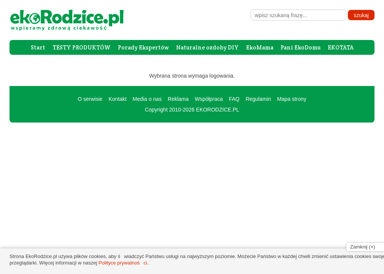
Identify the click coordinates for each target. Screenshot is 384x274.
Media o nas (147, 99)
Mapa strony (291, 99)
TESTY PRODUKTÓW (81, 47)
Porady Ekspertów (143, 47)
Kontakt (117, 99)
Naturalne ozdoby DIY (207, 47)
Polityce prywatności (122, 263)
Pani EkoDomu (301, 47)
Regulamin (258, 99)
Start (38, 47)
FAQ (234, 99)
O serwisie (90, 99)
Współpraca (209, 99)
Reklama (178, 99)
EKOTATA (341, 47)
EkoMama (259, 47)
